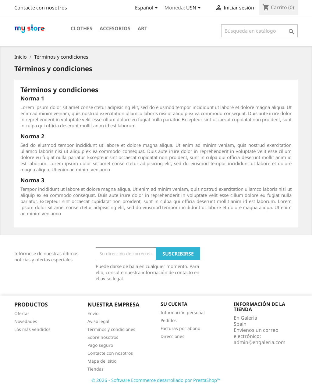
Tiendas (95, 369)
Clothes (81, 28)
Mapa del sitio (101, 361)
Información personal (183, 312)
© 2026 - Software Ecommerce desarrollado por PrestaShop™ (156, 380)
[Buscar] (259, 30)
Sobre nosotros (102, 337)
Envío (92, 313)
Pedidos (169, 320)
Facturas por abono (180, 328)
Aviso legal (98, 321)
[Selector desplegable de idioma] (147, 8)
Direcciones (172, 336)
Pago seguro (100, 345)
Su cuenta (174, 304)
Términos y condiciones (111, 329)
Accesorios (115, 28)
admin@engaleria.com (259, 342)
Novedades (25, 321)
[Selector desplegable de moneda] (194, 8)
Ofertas (22, 313)
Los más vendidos (32, 329)
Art (142, 28)
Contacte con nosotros (40, 7)
